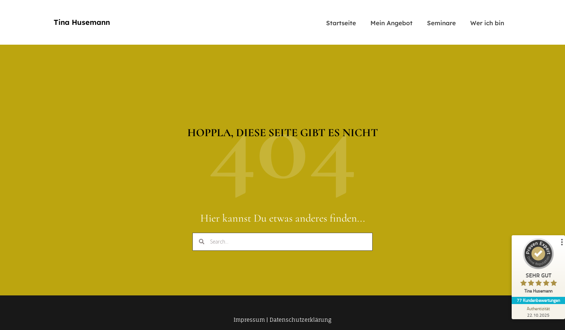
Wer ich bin (487, 23)
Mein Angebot (391, 23)
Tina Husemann (82, 22)
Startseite (341, 23)
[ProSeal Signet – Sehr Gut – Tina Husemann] (538, 267)
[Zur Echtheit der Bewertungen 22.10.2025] (538, 311)
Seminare (441, 23)
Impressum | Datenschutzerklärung (282, 319)
